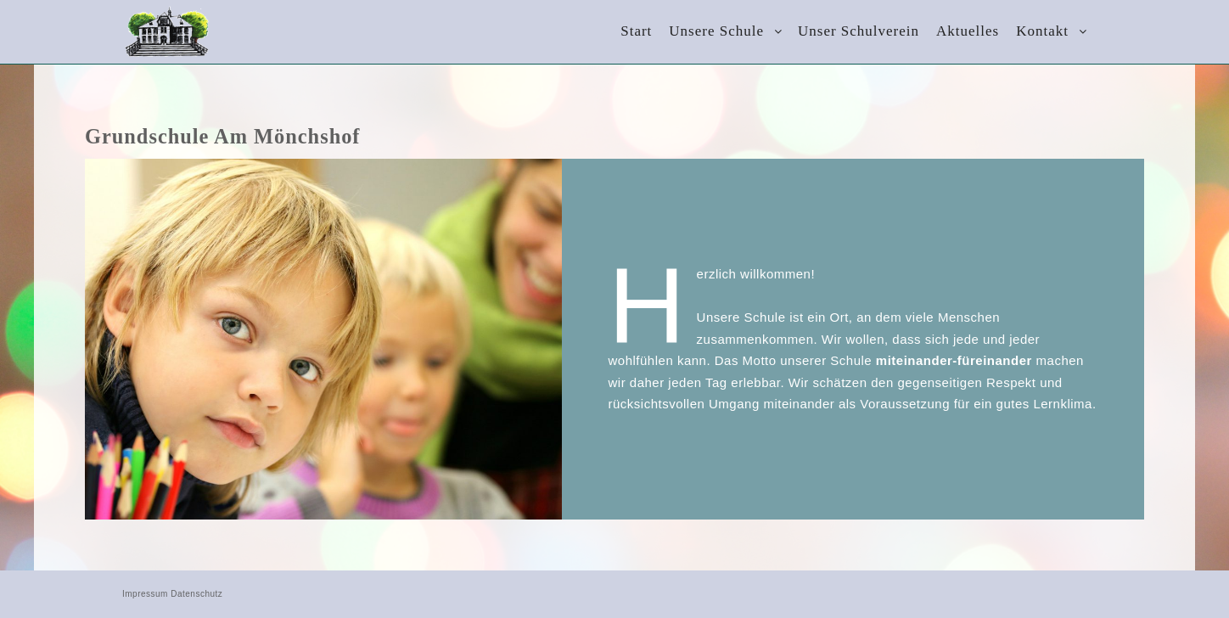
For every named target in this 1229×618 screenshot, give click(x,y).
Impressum (145, 593)
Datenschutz (196, 593)
